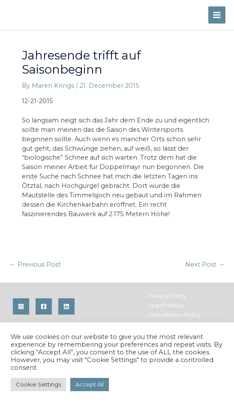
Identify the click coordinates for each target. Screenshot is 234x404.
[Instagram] (21, 306)
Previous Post (35, 264)
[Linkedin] (66, 306)
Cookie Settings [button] (38, 384)
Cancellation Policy (174, 315)
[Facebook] (44, 306)
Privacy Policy (167, 296)
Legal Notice (166, 305)
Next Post (205, 264)
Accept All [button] (89, 384)
